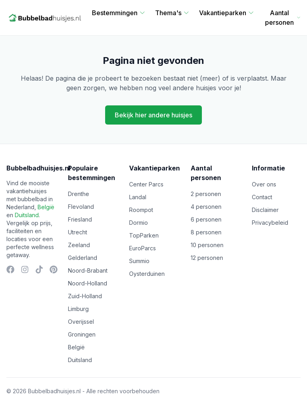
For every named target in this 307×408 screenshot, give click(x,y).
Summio (139, 260)
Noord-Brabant (88, 270)
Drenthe (78, 193)
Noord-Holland (87, 283)
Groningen (82, 334)
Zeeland (79, 245)
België (46, 207)
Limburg (78, 308)
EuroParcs (142, 248)
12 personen (207, 257)
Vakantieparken (226, 13)
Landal (137, 197)
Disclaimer (265, 209)
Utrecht (77, 232)
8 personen (206, 232)
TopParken (144, 235)
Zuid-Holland (85, 296)
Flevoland (81, 206)
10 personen (207, 245)
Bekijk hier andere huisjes (153, 115)
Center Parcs (146, 184)
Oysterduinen (147, 273)
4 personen (206, 206)
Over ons (264, 184)
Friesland (80, 219)
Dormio (138, 222)
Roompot (141, 209)
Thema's (172, 13)
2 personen (206, 193)
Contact (262, 197)
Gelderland (82, 257)
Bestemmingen (119, 13)
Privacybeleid (270, 222)
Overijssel (81, 321)
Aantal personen (283, 17)
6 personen (206, 219)
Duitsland (27, 215)
